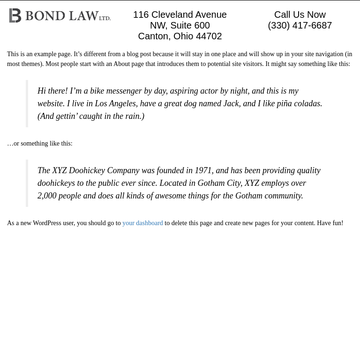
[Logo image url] (60, 14)
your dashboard (142, 223)
